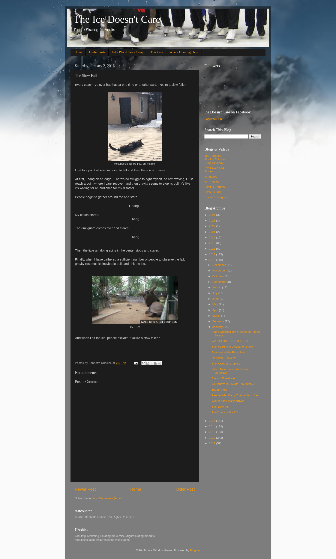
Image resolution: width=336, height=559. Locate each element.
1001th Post (219, 389)
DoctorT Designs (215, 197)
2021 (212, 232)
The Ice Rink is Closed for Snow (232, 346)
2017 (212, 254)
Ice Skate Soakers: (224, 358)
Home (78, 52)
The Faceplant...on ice (226, 363)
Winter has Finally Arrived (228, 400)
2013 (212, 432)
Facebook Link (213, 119)
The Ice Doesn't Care (117, 19)
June (215, 298)
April (215, 310)
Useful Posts (97, 52)
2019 (212, 243)
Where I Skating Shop (184, 52)
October (218, 276)
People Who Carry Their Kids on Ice (235, 395)
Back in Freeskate (223, 378)
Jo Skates (210, 176)
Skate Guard (212, 192)
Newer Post (85, 489)
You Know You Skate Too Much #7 (234, 384)
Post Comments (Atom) (108, 498)
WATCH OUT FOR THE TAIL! (231, 341)
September (219, 281)
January (218, 326)
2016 (212, 260)
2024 (212, 215)
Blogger (195, 550)
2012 (212, 437)
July (215, 293)
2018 (212, 248)
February (218, 321)
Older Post (185, 489)
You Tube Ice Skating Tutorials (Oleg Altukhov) (215, 159)
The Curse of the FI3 (225, 412)
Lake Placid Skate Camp (128, 52)
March (216, 315)
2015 (212, 420)
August (217, 287)
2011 (212, 443)
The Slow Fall (220, 406)
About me (156, 52)
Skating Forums (214, 186)
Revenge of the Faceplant (228, 352)
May (215, 304)
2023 (212, 220)
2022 (212, 226)
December (219, 265)
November (219, 270)
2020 (212, 237)
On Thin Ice (211, 181)
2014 (212, 426)
